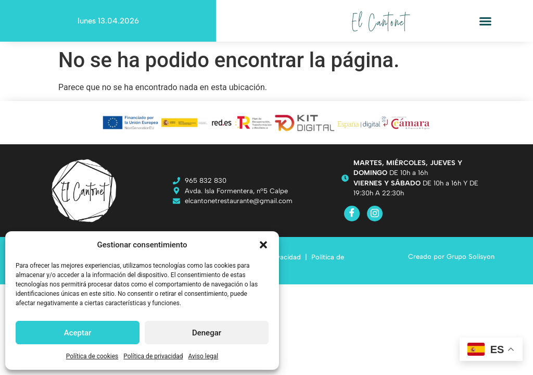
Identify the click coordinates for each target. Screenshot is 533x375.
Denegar (206, 333)
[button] (263, 245)
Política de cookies (92, 356)
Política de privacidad (153, 356)
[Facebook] (352, 213)
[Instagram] (375, 213)
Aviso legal (203, 356)
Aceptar (78, 333)
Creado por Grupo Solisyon (451, 256)
